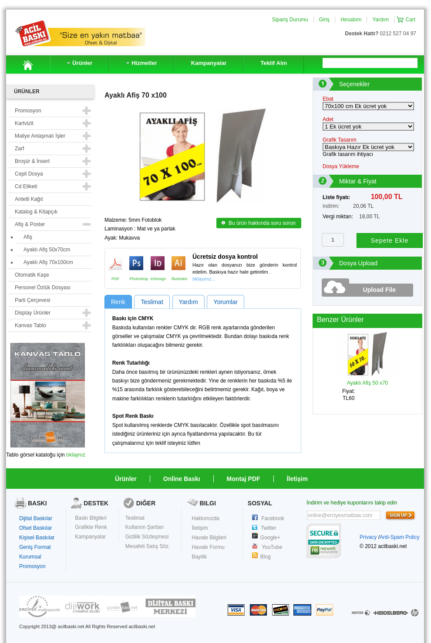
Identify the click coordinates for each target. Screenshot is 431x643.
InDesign (158, 263)
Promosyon (32, 566)
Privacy (368, 537)
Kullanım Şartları (144, 527)
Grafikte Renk (91, 527)
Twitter (268, 528)
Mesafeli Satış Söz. (147, 546)
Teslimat (152, 301)
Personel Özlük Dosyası (43, 287)
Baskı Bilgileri (90, 518)
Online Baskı (181, 478)
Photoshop (136, 263)
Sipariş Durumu (290, 20)
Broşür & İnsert (32, 161)
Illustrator (178, 263)
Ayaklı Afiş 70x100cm (48, 262)
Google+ (270, 538)
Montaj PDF (243, 478)
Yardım (380, 20)
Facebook (272, 518)
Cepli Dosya (29, 174)
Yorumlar (225, 301)
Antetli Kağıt (29, 199)
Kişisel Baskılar (36, 538)
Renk (118, 301)
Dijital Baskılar (35, 518)
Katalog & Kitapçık (36, 212)
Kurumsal (30, 557)
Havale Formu (208, 547)
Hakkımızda (205, 518)
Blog (265, 557)
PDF (115, 263)
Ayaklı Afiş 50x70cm (47, 250)
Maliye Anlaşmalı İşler (40, 136)
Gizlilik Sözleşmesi (146, 537)
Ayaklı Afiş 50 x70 (367, 380)
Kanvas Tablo (30, 325)
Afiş (28, 237)
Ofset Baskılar (35, 528)
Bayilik (199, 557)
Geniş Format (35, 547)
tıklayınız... (204, 278)
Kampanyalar (90, 537)
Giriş (324, 20)
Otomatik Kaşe (32, 275)
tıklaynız (75, 455)
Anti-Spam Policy (399, 537)
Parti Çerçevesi (32, 300)
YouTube (272, 547)
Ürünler (126, 478)
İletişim (297, 478)
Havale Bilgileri (209, 538)
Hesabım (350, 20)
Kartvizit (24, 123)
